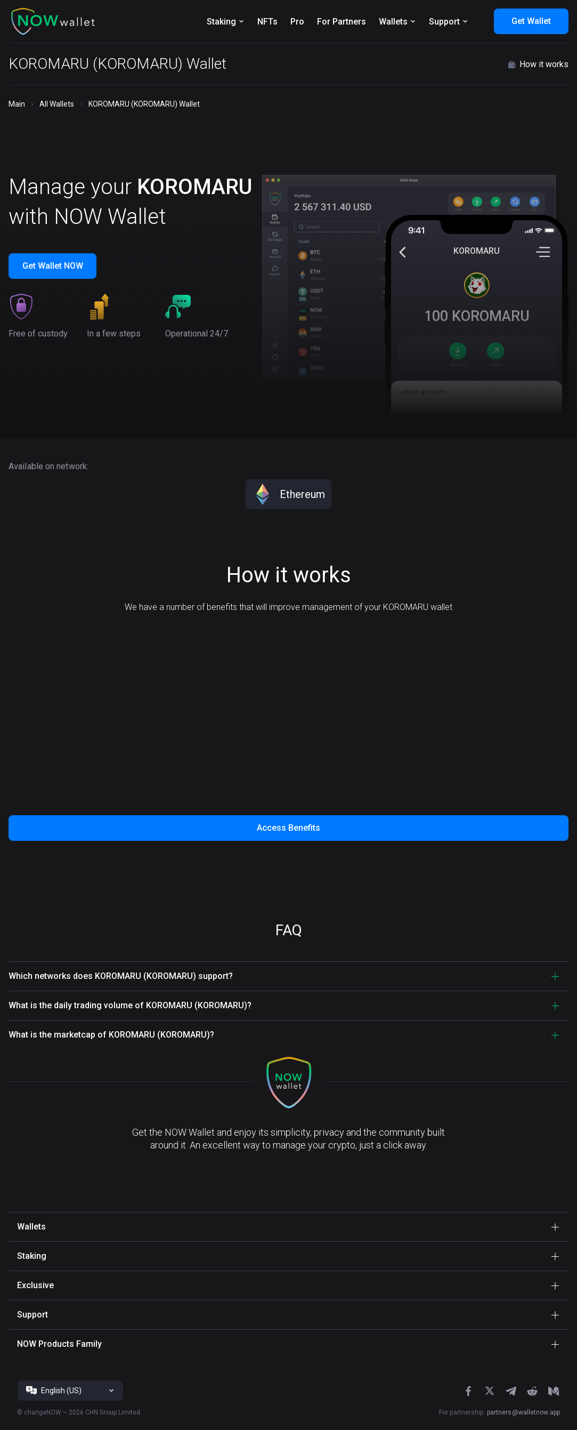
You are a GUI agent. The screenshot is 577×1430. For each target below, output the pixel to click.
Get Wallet (531, 21)
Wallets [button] (31, 1227)
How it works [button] (537, 64)
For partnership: (499, 1412)
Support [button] (32, 1315)
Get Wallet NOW (52, 266)
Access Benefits (288, 828)
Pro (297, 22)
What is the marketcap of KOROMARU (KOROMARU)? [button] (111, 1035)
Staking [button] (31, 1256)
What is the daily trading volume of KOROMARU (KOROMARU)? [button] (130, 1005)
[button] (53, 21)
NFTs (267, 22)
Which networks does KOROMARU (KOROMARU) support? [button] (121, 976)
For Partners (341, 22)
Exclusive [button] (35, 1285)
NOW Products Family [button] (59, 1344)
